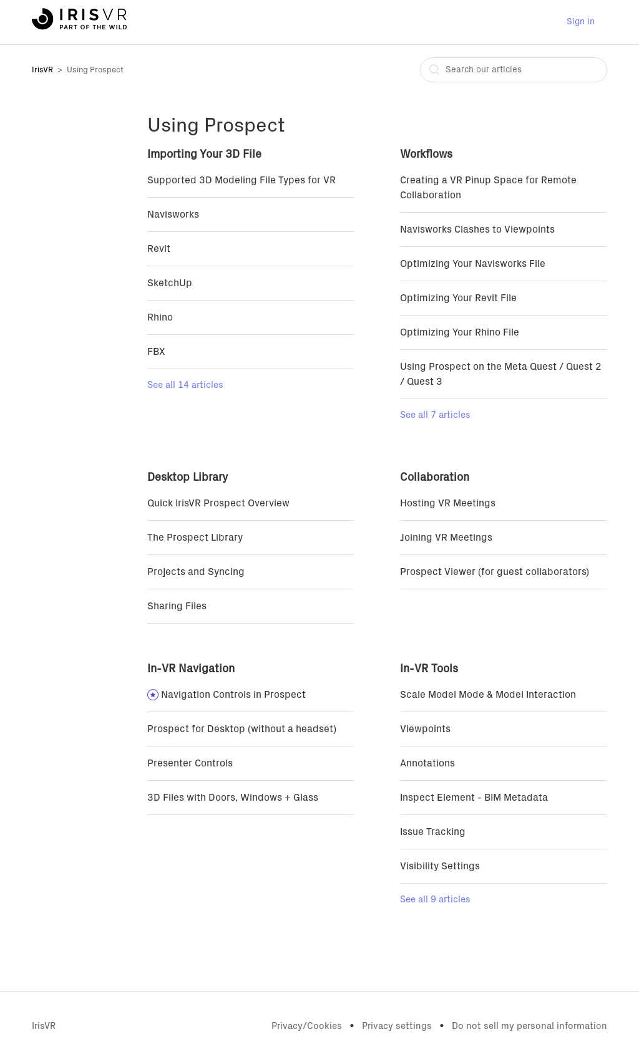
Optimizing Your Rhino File (459, 332)
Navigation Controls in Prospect (233, 695)
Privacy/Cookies (306, 1026)
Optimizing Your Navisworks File (472, 264)
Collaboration (434, 477)
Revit (158, 249)
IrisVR (42, 70)
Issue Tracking (433, 832)
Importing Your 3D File (204, 154)
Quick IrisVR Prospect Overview (218, 503)
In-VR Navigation (191, 669)
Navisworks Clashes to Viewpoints (477, 229)
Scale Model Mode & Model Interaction (488, 695)
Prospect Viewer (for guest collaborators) (494, 572)
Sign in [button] (581, 21)
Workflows (426, 154)
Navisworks (173, 215)
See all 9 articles (435, 899)
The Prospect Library (195, 538)
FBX (156, 352)
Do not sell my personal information (529, 1026)
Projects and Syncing (196, 572)
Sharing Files (177, 606)
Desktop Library (187, 477)
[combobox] (513, 69)
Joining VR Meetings (446, 538)
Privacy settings (397, 1026)
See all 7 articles (435, 415)
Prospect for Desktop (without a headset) (241, 729)
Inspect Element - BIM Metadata (474, 798)
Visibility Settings (440, 866)
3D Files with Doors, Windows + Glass (232, 798)
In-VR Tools (429, 669)
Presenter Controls (190, 763)
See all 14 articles (185, 385)
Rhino (160, 317)
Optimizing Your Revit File (458, 298)
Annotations (427, 763)
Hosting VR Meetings (447, 503)
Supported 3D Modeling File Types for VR (241, 180)
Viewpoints (425, 729)
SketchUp (169, 283)
